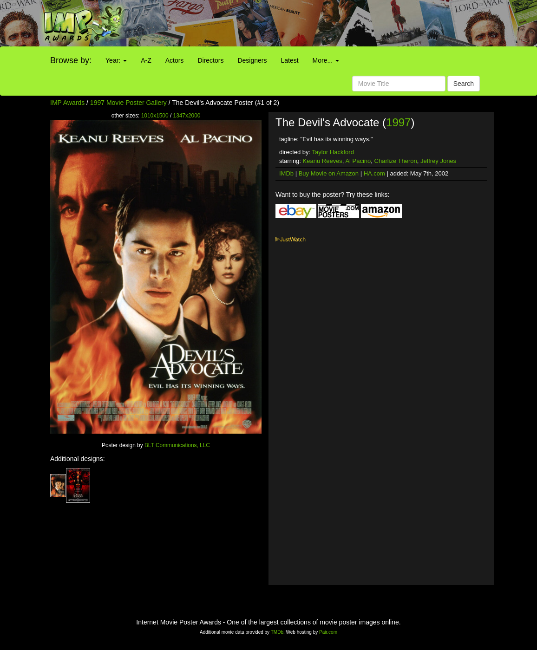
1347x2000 (187, 115)
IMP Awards (67, 102)
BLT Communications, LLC (177, 445)
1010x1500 (155, 115)
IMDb (286, 173)
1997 (398, 122)
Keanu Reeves (322, 160)
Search (463, 83)
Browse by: (71, 60)
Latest (289, 60)
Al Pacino (358, 160)
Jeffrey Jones (438, 160)
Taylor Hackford (333, 152)
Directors (210, 60)
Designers (252, 60)
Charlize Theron (395, 160)
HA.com (374, 173)
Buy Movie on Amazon (329, 173)
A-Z (146, 60)
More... (326, 60)
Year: (116, 60)
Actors (174, 60)
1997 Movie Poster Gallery (128, 102)
